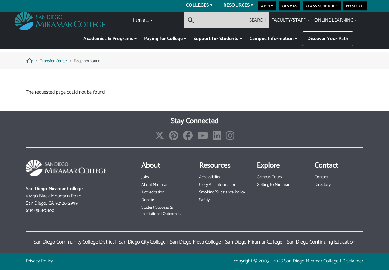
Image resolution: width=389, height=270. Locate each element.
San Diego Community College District (73, 242)
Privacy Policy (39, 261)
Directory (323, 184)
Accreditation (152, 192)
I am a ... (141, 20)
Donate (147, 200)
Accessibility (209, 177)
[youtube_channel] (202, 138)
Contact (321, 177)
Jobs (145, 177)
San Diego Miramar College (253, 242)
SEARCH (257, 20)
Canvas (289, 5)
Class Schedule (322, 5)
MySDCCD (354, 5)
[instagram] (230, 138)
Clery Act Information (217, 184)
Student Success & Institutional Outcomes (161, 210)
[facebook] (188, 138)
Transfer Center (53, 61)
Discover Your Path (327, 39)
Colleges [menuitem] (195, 6)
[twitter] (159, 138)
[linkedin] (217, 138)
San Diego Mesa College (195, 242)
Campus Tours (269, 177)
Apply (267, 5)
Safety (204, 200)
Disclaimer (352, 261)
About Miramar (154, 184)
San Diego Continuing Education (321, 242)
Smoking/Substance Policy (222, 192)
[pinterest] (173, 138)
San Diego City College (142, 242)
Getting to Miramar (273, 184)
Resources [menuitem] (234, 6)
